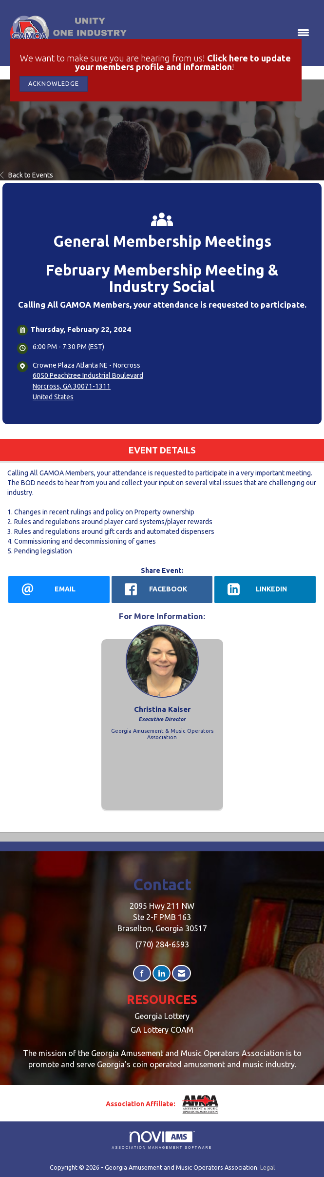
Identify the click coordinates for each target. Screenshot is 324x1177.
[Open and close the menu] (221, 33)
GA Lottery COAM (162, 1029)
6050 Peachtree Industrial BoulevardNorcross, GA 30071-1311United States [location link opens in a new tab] (88, 386)
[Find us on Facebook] (142, 973)
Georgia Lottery (162, 1016)
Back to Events (26, 175)
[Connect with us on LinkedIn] (161, 973)
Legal (267, 1167)
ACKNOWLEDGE (53, 83)
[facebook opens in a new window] (162, 589)
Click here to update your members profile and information (183, 62)
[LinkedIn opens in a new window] (265, 589)
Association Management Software (162, 1140)
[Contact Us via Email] (181, 973)
